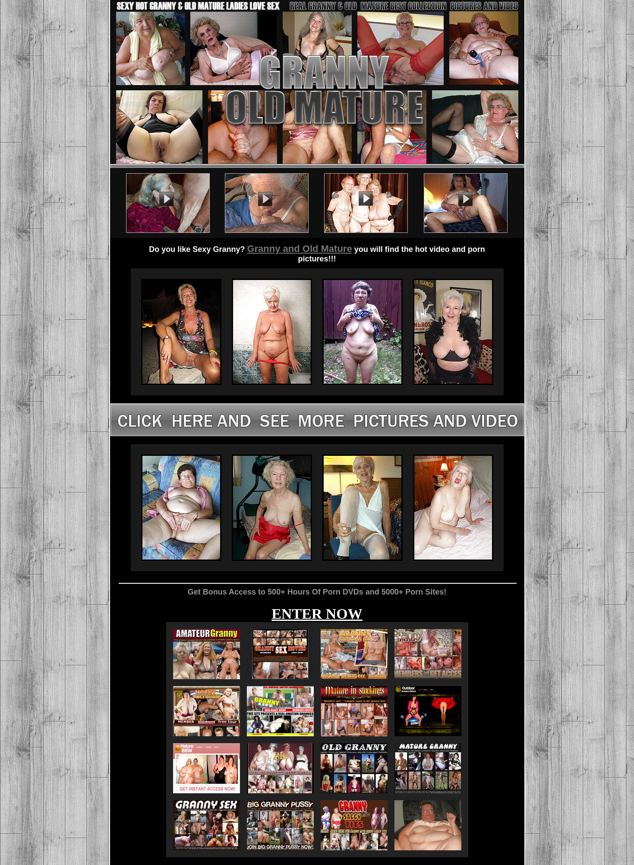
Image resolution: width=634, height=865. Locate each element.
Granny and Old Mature (299, 248)
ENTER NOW (317, 614)
